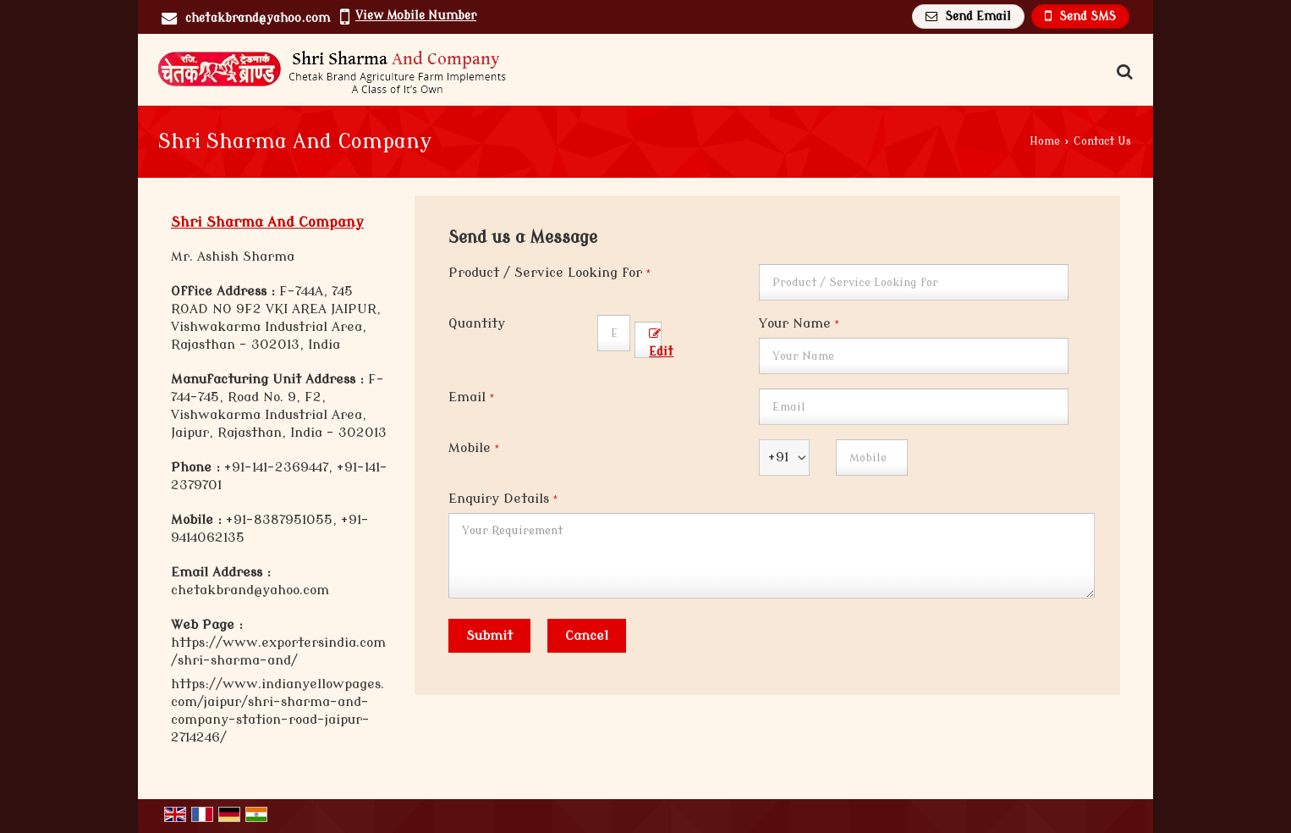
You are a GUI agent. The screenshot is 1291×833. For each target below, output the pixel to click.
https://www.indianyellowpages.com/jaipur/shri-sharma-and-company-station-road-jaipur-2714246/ (277, 710)
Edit (661, 343)
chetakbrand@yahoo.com (257, 18)
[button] (415, 15)
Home (1045, 141)
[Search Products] (1122, 72)
